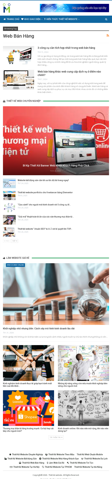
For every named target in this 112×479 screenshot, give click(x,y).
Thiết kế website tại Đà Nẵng (88, 467)
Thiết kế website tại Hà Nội (25, 467)
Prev (7, 241)
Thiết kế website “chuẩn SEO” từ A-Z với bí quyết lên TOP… (45, 229)
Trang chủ (11, 19)
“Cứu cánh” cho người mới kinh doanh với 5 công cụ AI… (44, 204)
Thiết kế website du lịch (94, 458)
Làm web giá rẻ (55, 463)
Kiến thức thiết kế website (60, 19)
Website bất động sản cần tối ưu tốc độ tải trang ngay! (43, 180)
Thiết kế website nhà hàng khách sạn (59, 458)
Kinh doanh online (15, 265)
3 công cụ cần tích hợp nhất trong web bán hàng (66, 47)
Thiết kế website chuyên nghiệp (26, 454)
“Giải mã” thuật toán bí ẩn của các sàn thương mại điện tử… (46, 216)
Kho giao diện (30, 19)
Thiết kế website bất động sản (21, 458)
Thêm (84, 19)
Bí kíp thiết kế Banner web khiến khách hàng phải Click (56, 165)
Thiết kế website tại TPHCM (57, 467)
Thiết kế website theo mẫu (59, 454)
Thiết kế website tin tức (80, 463)
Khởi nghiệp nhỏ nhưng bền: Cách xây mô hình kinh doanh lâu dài (39, 328)
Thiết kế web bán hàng (31, 463)
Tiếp (14, 241)
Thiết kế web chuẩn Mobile (90, 454)
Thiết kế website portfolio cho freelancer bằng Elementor (45, 192)
